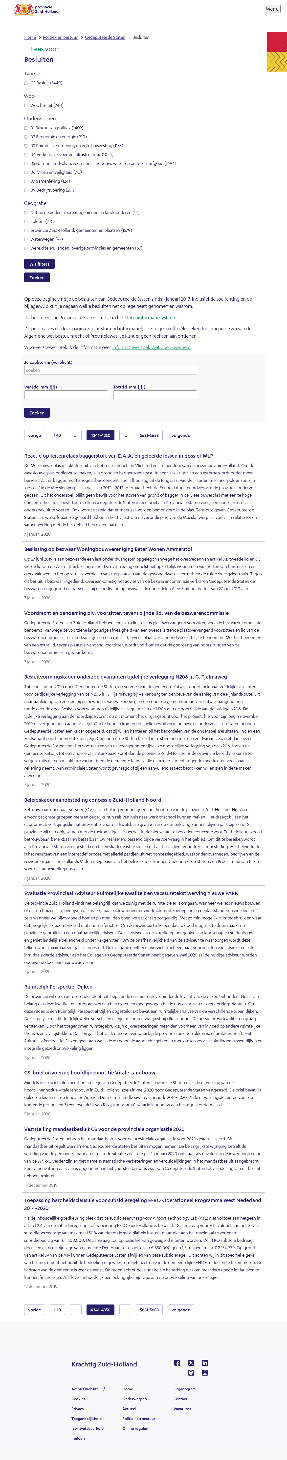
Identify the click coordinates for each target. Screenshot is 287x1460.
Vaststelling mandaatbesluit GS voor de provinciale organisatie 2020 (104, 1129)
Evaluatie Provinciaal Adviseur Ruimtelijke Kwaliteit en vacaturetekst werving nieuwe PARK (131, 893)
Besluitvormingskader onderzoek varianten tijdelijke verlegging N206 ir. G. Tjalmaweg (125, 677)
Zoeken (36, 277)
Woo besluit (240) (47, 105)
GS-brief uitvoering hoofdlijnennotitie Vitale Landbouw (89, 1073)
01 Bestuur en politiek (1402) (56, 127)
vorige (36, 435)
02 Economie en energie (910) (58, 136)
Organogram (185, 1388)
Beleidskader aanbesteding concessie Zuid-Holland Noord (92, 800)
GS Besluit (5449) (46, 82)
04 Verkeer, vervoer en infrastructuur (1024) (71, 154)
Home (127, 1388)
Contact (180, 1398)
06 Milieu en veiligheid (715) (56, 172)
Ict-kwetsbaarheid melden (87, 1433)
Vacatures (182, 1408)
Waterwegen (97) (46, 239)
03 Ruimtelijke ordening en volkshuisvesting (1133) (76, 145)
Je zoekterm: (48, 362)
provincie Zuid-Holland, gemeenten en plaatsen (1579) (81, 230)
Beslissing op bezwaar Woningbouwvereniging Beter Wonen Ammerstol (108, 549)
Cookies (78, 1398)
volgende (183, 435)
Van (40, 386)
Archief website (85, 1388)
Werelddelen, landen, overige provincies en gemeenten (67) (86, 248)
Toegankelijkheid (86, 1418)
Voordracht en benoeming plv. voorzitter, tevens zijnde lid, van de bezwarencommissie (126, 613)
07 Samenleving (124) (50, 181)
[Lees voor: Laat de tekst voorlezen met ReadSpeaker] (41, 49)
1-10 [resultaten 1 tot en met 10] (57, 435)
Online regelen (135, 1428)
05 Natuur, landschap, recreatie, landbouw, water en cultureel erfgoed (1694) (103, 163)
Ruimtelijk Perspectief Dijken (58, 987)
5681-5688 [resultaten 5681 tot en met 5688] (149, 435)
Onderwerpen (134, 1398)
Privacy (77, 1408)
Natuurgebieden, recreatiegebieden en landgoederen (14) (84, 212)
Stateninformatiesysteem (151, 317)
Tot (129, 386)
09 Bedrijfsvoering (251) (52, 190)
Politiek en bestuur (138, 1418)
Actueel (129, 1408)
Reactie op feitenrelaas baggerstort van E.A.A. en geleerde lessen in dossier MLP (118, 456)
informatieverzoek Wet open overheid (151, 347)
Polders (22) (41, 221)
